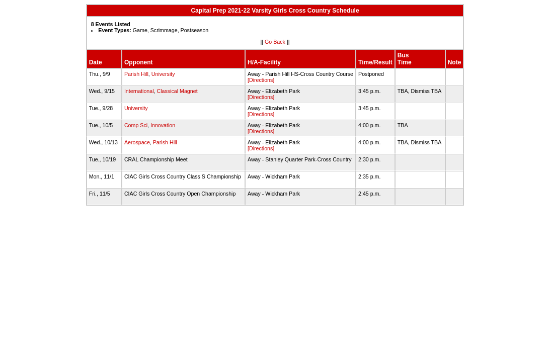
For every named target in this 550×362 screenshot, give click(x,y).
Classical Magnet (176, 91)
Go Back (275, 42)
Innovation (162, 125)
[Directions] (261, 80)
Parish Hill (136, 74)
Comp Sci (135, 125)
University (163, 74)
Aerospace (137, 142)
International (139, 91)
